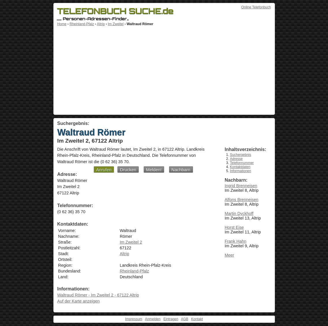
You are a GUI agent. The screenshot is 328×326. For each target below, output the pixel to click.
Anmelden (152, 319)
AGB (184, 319)
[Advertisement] (164, 69)
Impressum (133, 319)
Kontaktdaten (240, 167)
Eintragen (170, 319)
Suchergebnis (240, 155)
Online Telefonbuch (256, 7)
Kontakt (197, 319)
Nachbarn (180, 169)
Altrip (101, 24)
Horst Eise (234, 227)
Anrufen (103, 169)
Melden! (154, 169)
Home (61, 24)
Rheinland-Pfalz (82, 24)
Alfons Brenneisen (241, 199)
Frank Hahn (235, 241)
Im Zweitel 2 (131, 242)
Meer (229, 255)
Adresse (236, 159)
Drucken (128, 169)
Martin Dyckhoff (239, 213)
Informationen (240, 171)
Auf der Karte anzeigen (78, 301)
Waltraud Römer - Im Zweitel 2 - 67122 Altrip (98, 295)
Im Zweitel (116, 24)
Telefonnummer (242, 163)
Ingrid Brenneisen (241, 185)
